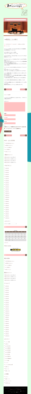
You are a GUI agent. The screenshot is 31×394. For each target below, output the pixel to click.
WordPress (11, 389)
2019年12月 (7, 218)
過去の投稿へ (8, 89)
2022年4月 (7, 170)
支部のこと (7, 366)
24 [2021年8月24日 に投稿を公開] (12, 238)
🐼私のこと (17, 392)
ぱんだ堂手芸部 (7, 350)
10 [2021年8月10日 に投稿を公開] (12, 234)
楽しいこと (7, 368)
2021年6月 (7, 180)
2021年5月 (7, 182)
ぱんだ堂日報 (22, 44)
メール (6, 117)
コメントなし (8, 45)
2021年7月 (7, 178)
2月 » (7, 242)
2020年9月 (7, 199)
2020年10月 (7, 197)
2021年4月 (7, 184)
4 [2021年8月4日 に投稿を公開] (15, 233)
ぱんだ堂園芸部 (7, 348)
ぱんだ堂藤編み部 (8, 358)
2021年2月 (7, 189)
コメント (6, 101)
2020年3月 (7, 211)
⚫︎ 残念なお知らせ (7, 157)
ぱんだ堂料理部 (7, 352)
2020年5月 (7, 207)
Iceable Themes (19, 389)
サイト (5, 121)
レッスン (6, 362)
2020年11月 (7, 195)
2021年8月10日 (8, 44)
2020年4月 (7, 209)
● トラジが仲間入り (8, 147)
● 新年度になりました (9, 145)
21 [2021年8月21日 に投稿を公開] (24, 236)
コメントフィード (8, 380)
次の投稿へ (23, 89)
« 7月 (5, 242)
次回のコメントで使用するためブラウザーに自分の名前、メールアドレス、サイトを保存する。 (15, 127)
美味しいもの (7, 370)
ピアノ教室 (7, 360)
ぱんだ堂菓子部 (7, 356)
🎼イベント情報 (13, 392)
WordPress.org (7, 383)
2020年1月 (7, 333)
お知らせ (6, 343)
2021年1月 (7, 191)
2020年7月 (7, 203)
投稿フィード (7, 378)
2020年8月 (7, 201)
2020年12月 (7, 193)
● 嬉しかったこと (8, 151)
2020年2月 (7, 213)
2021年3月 (7, 186)
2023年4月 (7, 168)
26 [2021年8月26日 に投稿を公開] (18, 238)
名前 (5, 113)
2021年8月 (7, 176)
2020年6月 (7, 205)
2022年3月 (7, 172)
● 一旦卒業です (7, 149)
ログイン (6, 376)
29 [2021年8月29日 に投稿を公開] (6, 240)
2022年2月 (7, 174)
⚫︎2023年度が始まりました (9, 143)
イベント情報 (7, 341)
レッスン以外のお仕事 (9, 364)
